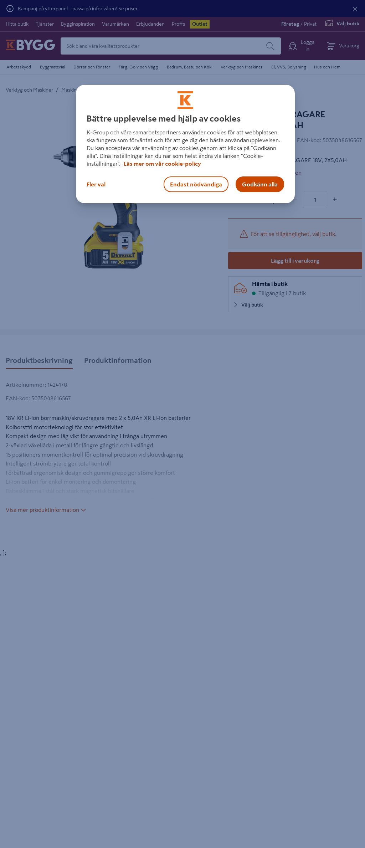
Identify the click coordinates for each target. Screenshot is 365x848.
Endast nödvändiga (196, 184)
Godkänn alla (260, 184)
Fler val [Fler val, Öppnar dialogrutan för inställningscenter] (96, 184)
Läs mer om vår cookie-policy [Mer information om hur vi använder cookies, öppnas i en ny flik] (162, 163)
